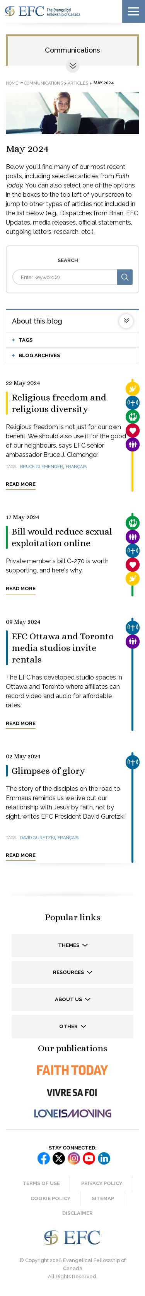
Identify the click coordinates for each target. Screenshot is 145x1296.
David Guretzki (37, 837)
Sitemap (103, 1198)
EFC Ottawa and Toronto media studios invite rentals (63, 648)
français (76, 466)
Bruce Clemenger (41, 466)
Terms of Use (41, 1183)
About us (69, 999)
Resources (69, 972)
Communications (72, 50)
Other (69, 1026)
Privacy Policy (101, 1183)
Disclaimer (77, 1213)
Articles (78, 82)
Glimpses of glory (48, 770)
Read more (21, 484)
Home (12, 82)
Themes (69, 945)
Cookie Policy (50, 1198)
